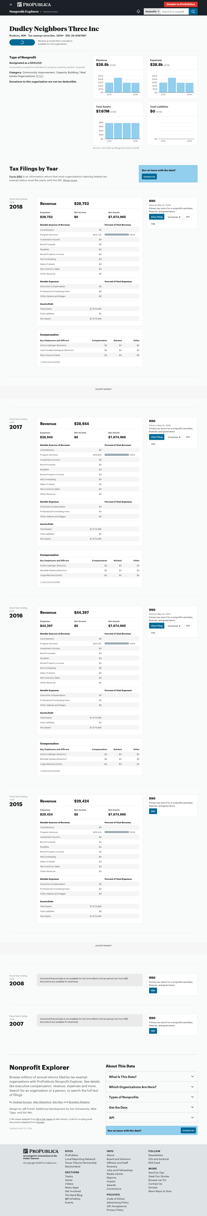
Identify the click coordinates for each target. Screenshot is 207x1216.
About (110, 1155)
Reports (111, 1177)
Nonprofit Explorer (24, 11)
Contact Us (149, 176)
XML (153, 223)
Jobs (109, 1170)
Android (164, 1159)
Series (68, 1180)
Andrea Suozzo (22, 1102)
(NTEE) (40, 76)
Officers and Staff (117, 1162)
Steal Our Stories (158, 1176)
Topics (69, 1176)
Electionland (72, 1166)
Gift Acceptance (117, 1206)
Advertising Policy (118, 1202)
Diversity (112, 1166)
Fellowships (125, 1170)
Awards (111, 1185)
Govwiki (40, 1122)
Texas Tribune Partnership (81, 1162)
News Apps (72, 1187)
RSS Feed (154, 1162)
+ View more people (50, 361)
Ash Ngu (57, 1102)
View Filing (157, 216)
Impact (111, 1181)
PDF (188, 216)
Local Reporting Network (80, 1159)
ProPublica (71, 1155)
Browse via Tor (157, 1180)
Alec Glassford (42, 1102)
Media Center (115, 1173)
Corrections (114, 1188)
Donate (152, 1187)
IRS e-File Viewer (44, 1118)
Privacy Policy (115, 1209)
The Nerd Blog (73, 1195)
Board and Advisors (119, 1159)
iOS (150, 1159)
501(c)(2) (36, 62)
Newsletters (155, 1155)
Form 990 (15, 176)
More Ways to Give (159, 1191)
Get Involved (73, 1191)
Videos (69, 1183)
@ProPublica (72, 1198)
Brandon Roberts (79, 1102)
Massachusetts (50, 11)
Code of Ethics (116, 1198)
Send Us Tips (156, 1172)
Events (69, 1202)
